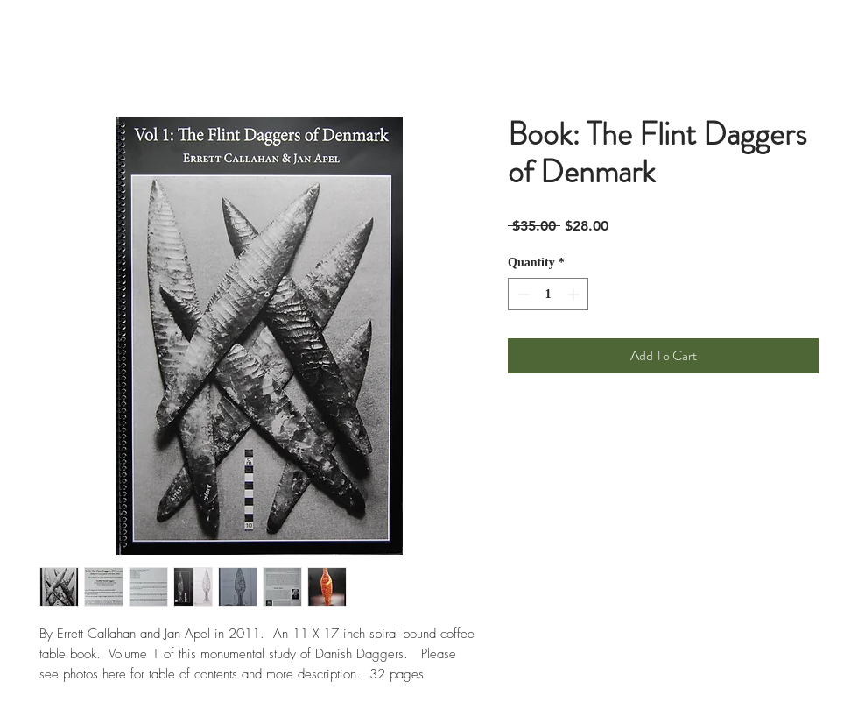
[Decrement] (521, 294)
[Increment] (575, 294)
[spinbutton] (548, 294)
